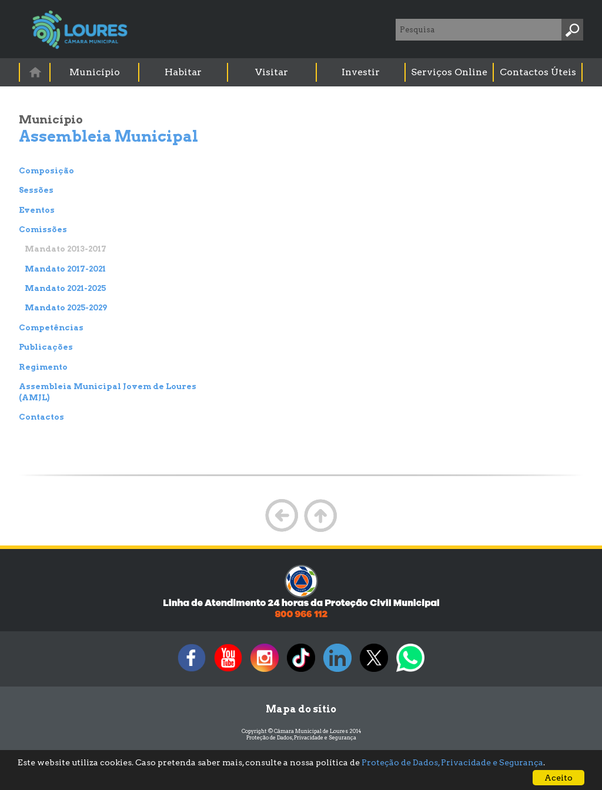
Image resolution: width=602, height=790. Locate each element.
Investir (361, 72)
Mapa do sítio (301, 709)
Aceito (558, 777)
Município (94, 72)
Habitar (183, 72)
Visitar (271, 72)
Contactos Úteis (538, 72)
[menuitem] (35, 72)
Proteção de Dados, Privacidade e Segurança (301, 737)
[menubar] (301, 72)
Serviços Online (449, 72)
